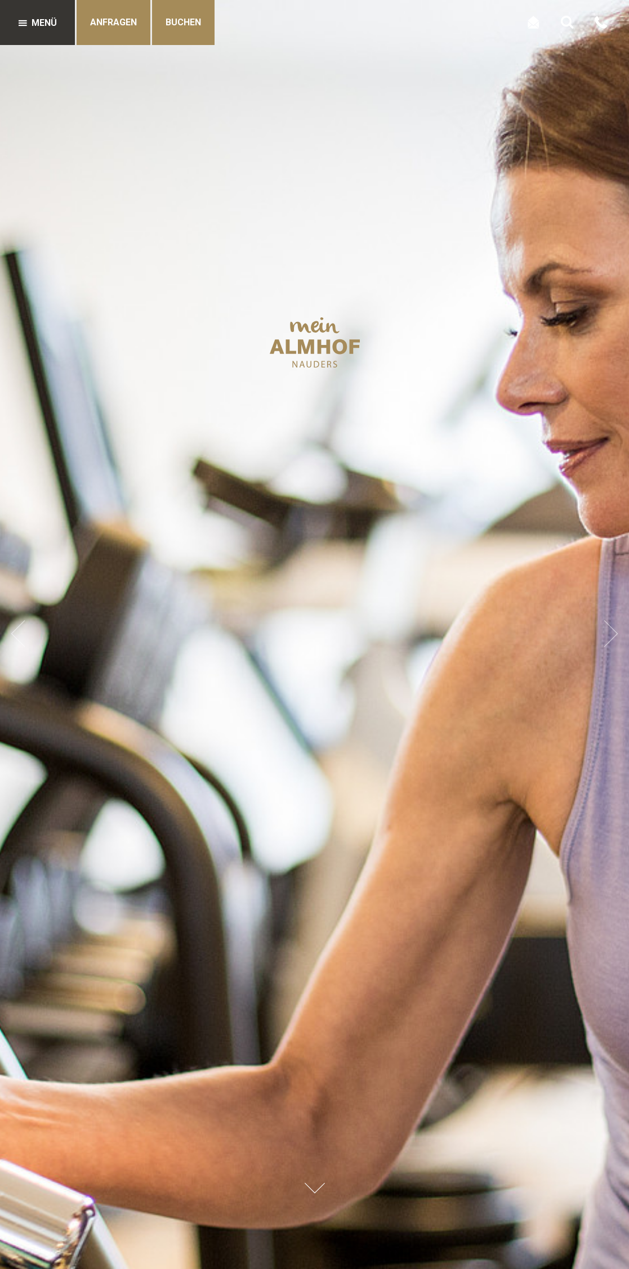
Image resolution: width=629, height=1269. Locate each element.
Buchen (183, 22)
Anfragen (113, 22)
